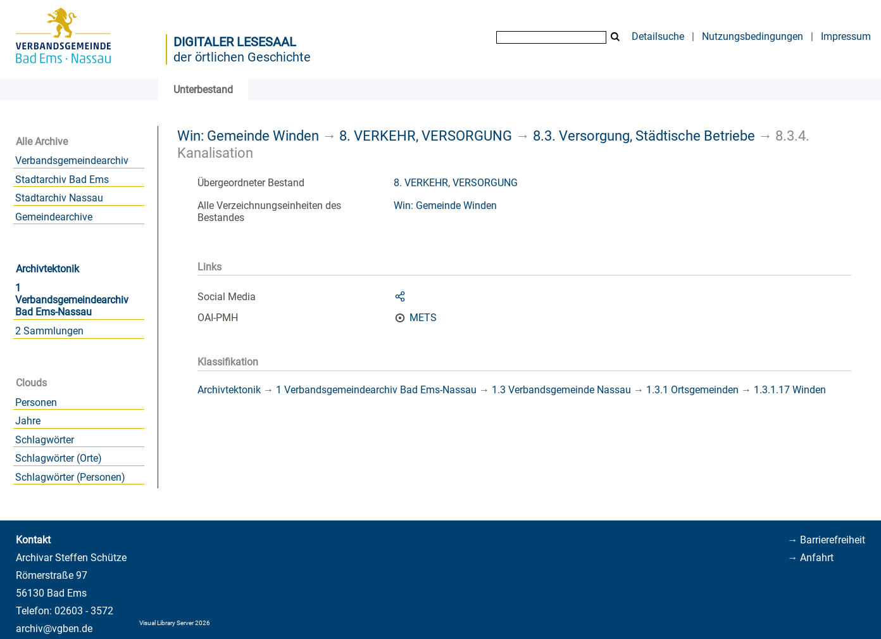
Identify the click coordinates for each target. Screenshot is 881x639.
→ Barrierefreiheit (826, 540)
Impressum (846, 36)
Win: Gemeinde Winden (248, 135)
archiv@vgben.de (54, 629)
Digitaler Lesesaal (234, 41)
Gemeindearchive (53, 217)
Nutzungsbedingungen (752, 36)
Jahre (28, 421)
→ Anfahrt (810, 558)
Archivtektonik (47, 269)
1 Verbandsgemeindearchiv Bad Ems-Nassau (71, 300)
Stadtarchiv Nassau (59, 198)
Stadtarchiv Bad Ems (62, 180)
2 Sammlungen (49, 331)
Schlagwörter (44, 440)
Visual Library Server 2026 (174, 622)
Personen (36, 402)
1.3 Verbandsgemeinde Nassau (561, 390)
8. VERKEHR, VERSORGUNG (425, 135)
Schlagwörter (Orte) (58, 458)
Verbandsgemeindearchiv (71, 161)
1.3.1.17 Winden (790, 390)
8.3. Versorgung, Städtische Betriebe (644, 135)
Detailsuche (658, 36)
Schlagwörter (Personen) (70, 477)
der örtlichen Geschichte (242, 57)
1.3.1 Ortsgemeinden (692, 390)
